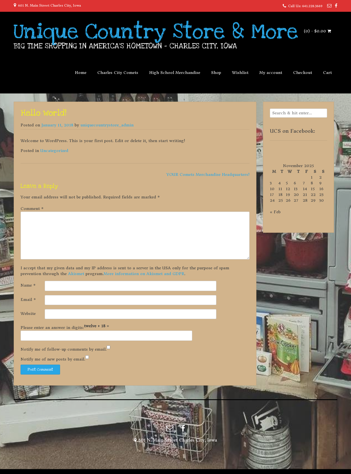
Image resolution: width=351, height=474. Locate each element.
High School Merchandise (174, 72)
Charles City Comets (117, 72)
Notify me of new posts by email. (53, 359)
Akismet (76, 273)
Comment (32, 208)
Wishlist (240, 72)
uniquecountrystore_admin (107, 125)
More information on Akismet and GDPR (144, 273)
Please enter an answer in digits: (52, 327)
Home (80, 72)
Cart (327, 72)
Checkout (302, 72)
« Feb (275, 211)
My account (270, 72)
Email (28, 299)
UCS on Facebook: (292, 131)
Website (28, 313)
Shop (216, 72)
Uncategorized (54, 150)
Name (28, 285)
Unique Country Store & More (156, 32)
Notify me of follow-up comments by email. (64, 349)
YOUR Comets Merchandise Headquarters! (208, 174)
